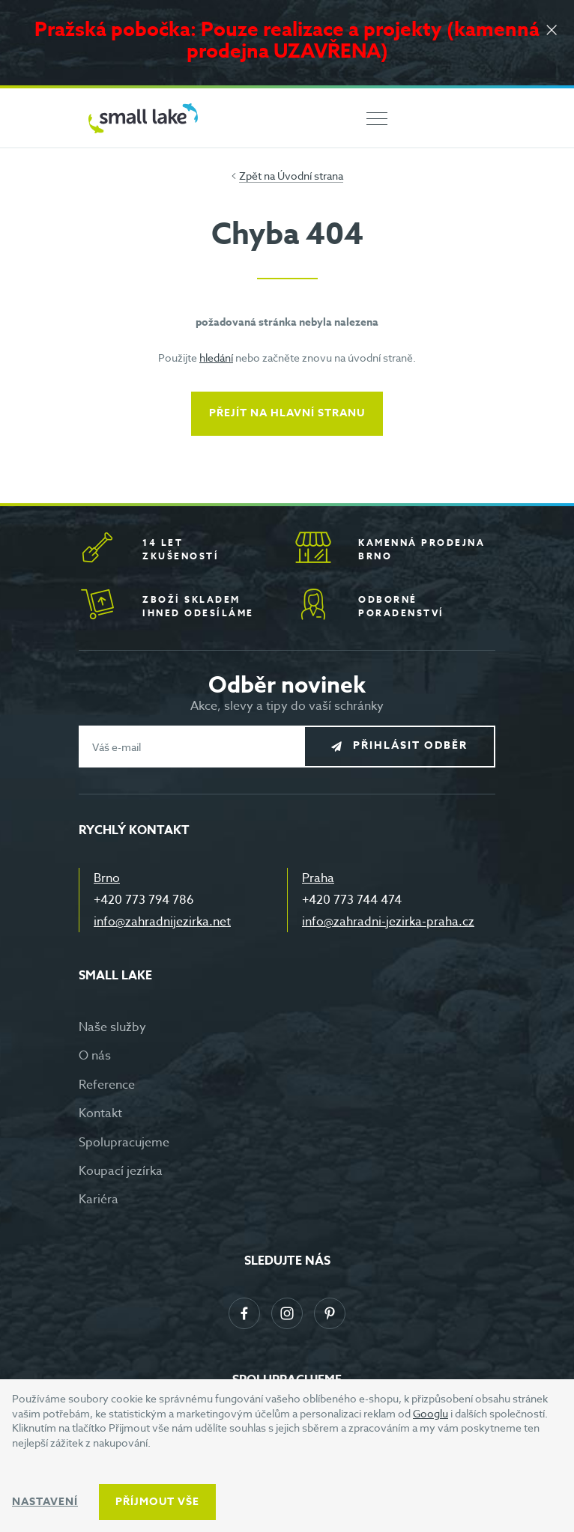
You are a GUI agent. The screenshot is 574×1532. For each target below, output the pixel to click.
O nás (95, 1056)
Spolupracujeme (124, 1143)
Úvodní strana (310, 175)
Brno (107, 878)
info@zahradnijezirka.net (162, 922)
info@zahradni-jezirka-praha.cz (388, 922)
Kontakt (100, 1113)
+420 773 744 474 (352, 900)
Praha (318, 878)
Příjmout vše (157, 1502)
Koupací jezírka (121, 1171)
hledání (216, 357)
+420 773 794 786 (144, 900)
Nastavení (45, 1502)
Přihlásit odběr (410, 746)
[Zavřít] (552, 31)
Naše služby (112, 1027)
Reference (107, 1085)
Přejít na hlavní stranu (287, 413)
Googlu (430, 1413)
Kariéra (98, 1200)
